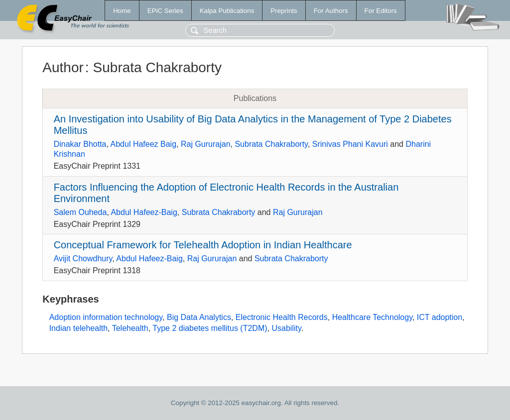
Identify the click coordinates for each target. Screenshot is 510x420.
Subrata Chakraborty (271, 144)
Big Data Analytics (199, 317)
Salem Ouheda (80, 212)
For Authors (331, 10)
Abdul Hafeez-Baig (144, 212)
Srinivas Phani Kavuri (350, 144)
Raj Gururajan (206, 144)
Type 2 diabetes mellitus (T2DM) (209, 328)
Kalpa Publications (227, 10)
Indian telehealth (78, 328)
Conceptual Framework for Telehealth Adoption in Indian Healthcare (203, 244)
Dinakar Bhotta (80, 144)
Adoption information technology (105, 317)
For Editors (381, 10)
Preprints (283, 10)
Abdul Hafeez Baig (144, 144)
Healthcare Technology (372, 317)
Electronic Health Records (282, 317)
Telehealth (130, 328)
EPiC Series (165, 10)
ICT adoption (439, 317)
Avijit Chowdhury (83, 258)
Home (122, 10)
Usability (286, 328)
